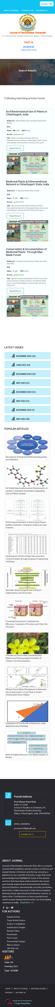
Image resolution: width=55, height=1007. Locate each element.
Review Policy (13, 931)
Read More (15, 148)
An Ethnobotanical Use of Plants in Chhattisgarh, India (26, 113)
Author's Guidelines (16, 924)
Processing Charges (16, 941)
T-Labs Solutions (22, 1003)
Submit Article (13, 917)
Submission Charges (16, 927)
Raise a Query (13, 945)
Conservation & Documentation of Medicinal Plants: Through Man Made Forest (26, 252)
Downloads (12, 934)
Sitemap (8, 992)
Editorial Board (38, 988)
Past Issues (12, 938)
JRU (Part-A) (41, 10)
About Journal (11, 10)
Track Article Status (16, 920)
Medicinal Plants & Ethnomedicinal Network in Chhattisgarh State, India (27, 183)
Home (8, 988)
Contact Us (27, 10)
